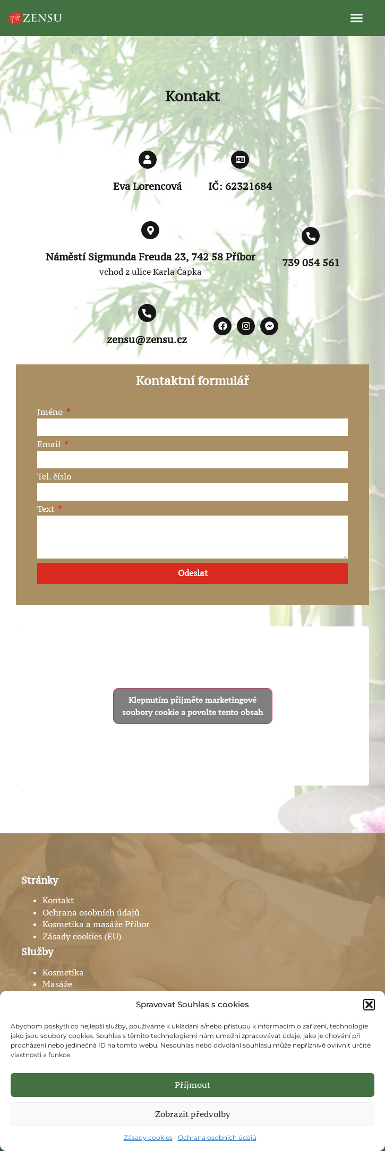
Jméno (51, 412)
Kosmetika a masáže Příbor (96, 924)
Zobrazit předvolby (192, 1114)
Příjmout (192, 1084)
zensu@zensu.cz (147, 339)
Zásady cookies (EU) (82, 936)
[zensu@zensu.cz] (147, 313)
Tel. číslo (54, 477)
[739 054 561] (311, 236)
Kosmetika (63, 972)
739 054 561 (311, 262)
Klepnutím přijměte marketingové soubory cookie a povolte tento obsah (192, 706)
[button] (369, 1004)
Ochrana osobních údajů (217, 1137)
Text (46, 509)
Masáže (57, 984)
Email (50, 444)
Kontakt (58, 900)
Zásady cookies (148, 1137)
